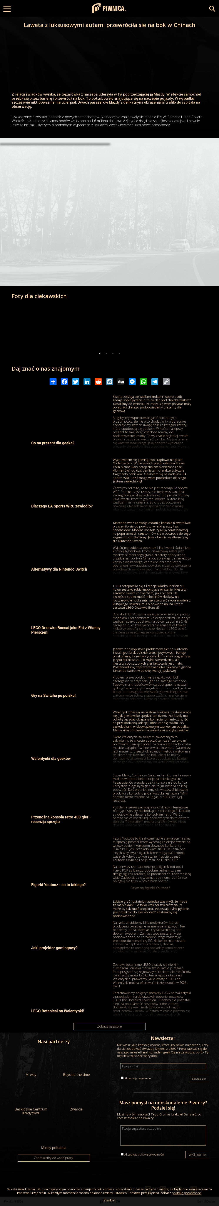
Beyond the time (76, 1063)
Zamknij (109, 1200)
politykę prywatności (151, 1154)
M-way (31, 1063)
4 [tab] (119, 353)
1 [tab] (100, 353)
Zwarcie (76, 1097)
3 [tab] (113, 353)
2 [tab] (106, 353)
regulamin (144, 1078)
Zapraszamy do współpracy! (54, 1158)
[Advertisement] (109, 179)
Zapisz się (199, 1078)
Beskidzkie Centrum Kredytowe (31, 1099)
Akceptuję (137, 1078)
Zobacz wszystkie (109, 1026)
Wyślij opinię (197, 1154)
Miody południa (53, 1136)
